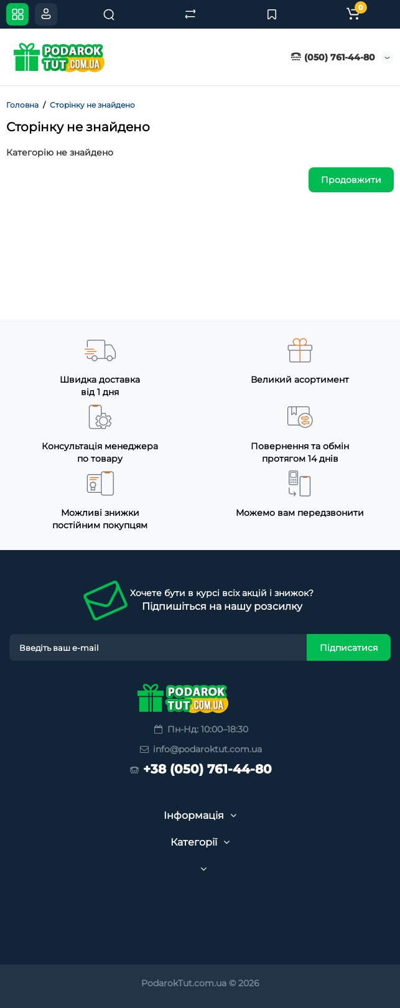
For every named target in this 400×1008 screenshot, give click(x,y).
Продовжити (351, 179)
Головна (22, 105)
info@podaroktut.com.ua (200, 749)
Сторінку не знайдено (92, 105)
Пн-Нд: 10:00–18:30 (200, 729)
